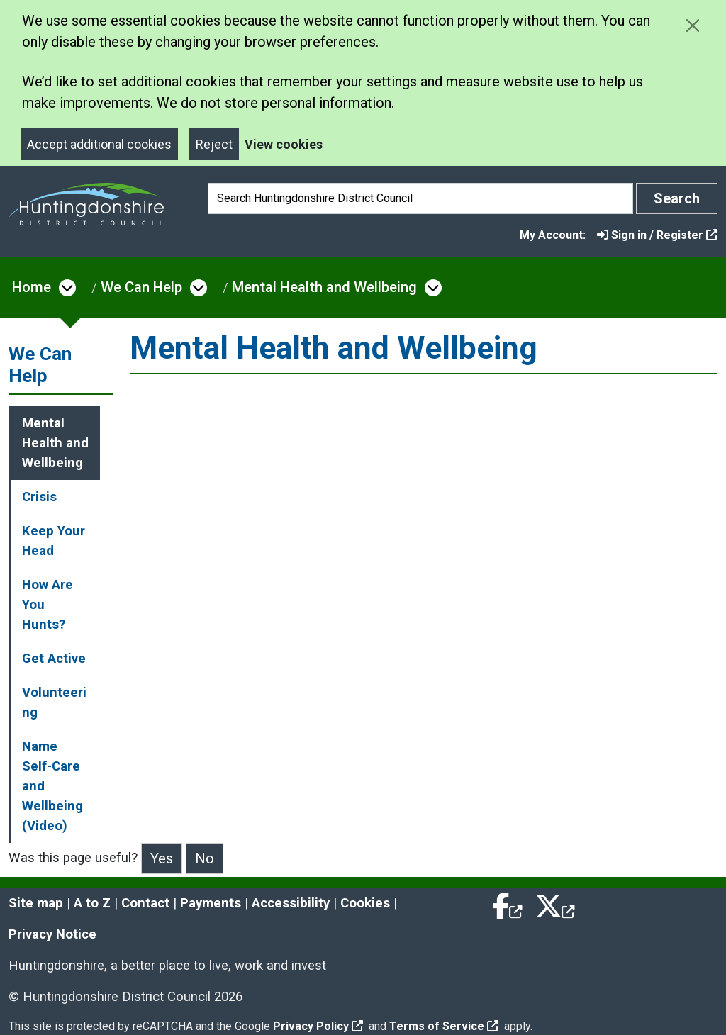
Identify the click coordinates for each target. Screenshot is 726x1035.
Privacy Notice (52, 934)
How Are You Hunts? (47, 604)
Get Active (54, 658)
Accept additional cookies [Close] (99, 144)
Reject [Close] (214, 144)
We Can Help (141, 287)
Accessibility (291, 903)
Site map (36, 903)
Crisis (39, 497)
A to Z (92, 903)
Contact (145, 903)
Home (31, 287)
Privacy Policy (318, 1026)
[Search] (420, 198)
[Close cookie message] (692, 25)
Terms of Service (443, 1026)
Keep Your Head (53, 541)
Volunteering (54, 702)
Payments (210, 903)
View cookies (284, 144)
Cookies (365, 903)
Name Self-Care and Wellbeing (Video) (52, 786)
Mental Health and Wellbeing (324, 287)
